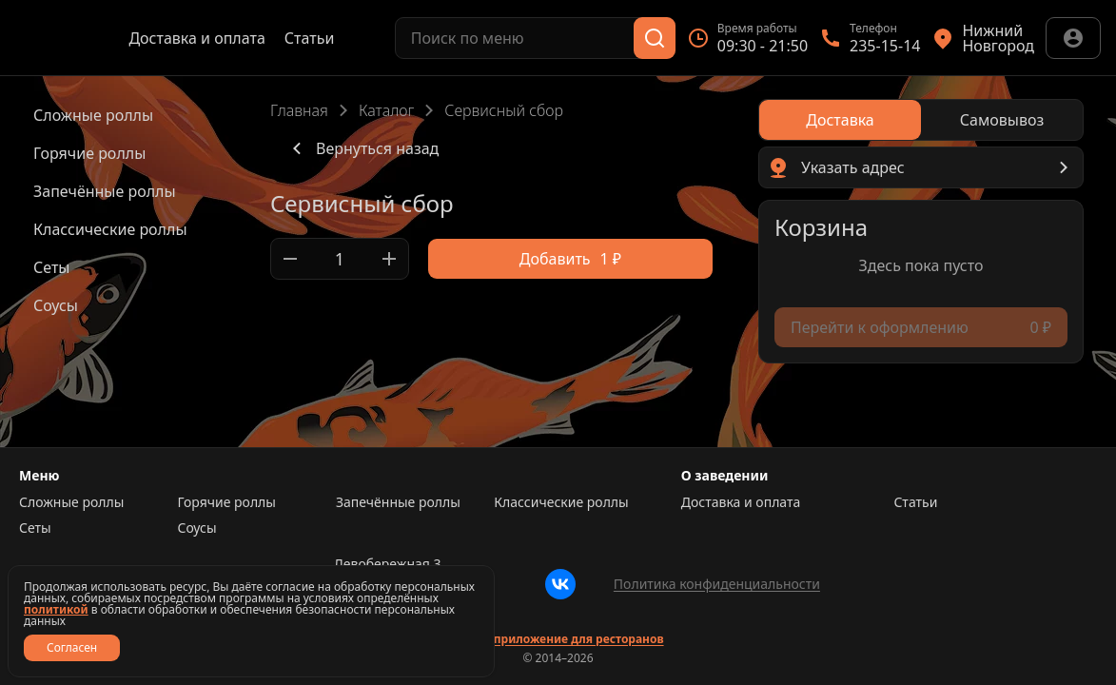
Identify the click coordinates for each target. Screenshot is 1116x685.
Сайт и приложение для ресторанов (557, 639)
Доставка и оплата (196, 38)
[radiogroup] (921, 120)
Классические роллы (561, 502)
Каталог (386, 110)
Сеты (35, 528)
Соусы (196, 528)
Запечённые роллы (398, 502)
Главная (299, 110)
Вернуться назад (362, 148)
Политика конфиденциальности (717, 584)
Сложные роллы (71, 502)
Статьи (309, 38)
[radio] (840, 120)
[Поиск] (654, 38)
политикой (56, 609)
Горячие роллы (226, 502)
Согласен (72, 647)
